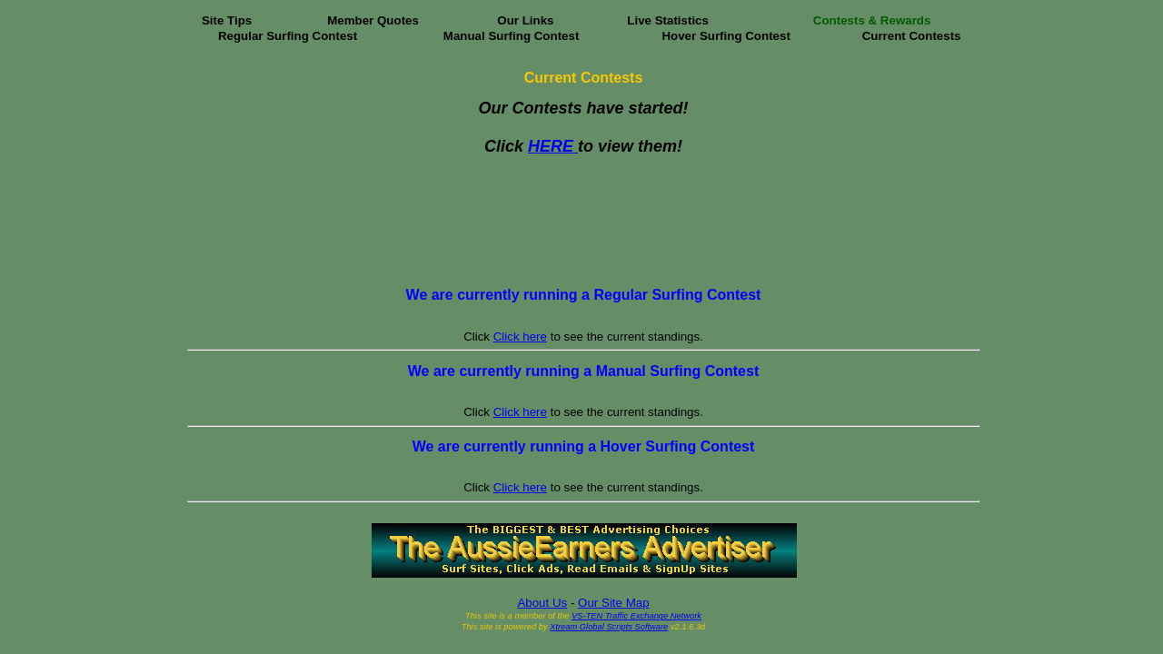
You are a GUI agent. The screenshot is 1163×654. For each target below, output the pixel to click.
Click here (520, 336)
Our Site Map (614, 602)
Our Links (525, 20)
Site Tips (227, 20)
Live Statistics (668, 20)
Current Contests (911, 36)
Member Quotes (373, 20)
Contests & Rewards (872, 20)
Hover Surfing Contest (725, 36)
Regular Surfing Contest (287, 36)
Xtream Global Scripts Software (609, 626)
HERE (553, 146)
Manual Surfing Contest (511, 36)
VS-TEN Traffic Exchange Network (636, 615)
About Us (542, 602)
